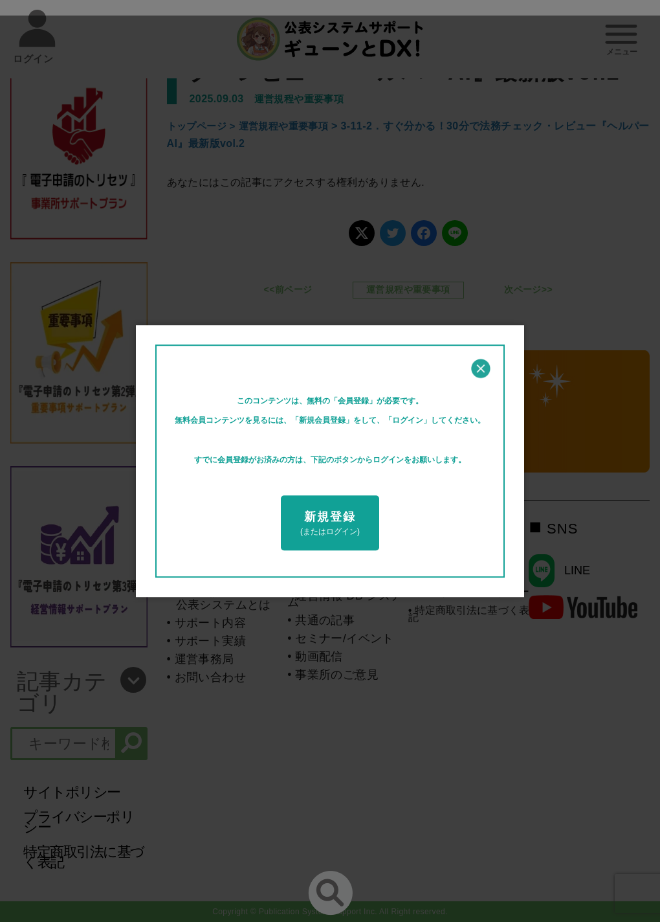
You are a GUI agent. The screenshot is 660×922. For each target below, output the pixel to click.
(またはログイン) (330, 523)
